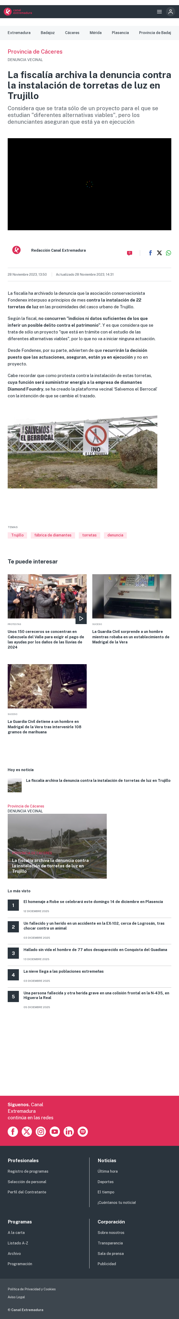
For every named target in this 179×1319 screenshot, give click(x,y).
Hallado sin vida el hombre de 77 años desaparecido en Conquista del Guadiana (95, 950)
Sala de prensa (111, 1253)
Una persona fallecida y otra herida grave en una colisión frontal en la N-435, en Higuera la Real (96, 995)
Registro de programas (28, 1171)
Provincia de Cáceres (35, 51)
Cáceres (72, 33)
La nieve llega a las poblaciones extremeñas (64, 971)
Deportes (106, 1182)
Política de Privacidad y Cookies (32, 1289)
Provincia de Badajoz (157, 33)
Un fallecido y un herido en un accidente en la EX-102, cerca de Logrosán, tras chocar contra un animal (94, 926)
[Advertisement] (89, 1063)
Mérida (96, 33)
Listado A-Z (18, 1243)
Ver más (57, 841)
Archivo (14, 1253)
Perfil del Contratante (27, 1192)
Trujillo (17, 535)
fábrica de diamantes (53, 535)
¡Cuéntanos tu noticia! (117, 1202)
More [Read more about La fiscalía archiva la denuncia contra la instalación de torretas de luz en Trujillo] (89, 786)
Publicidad (107, 1264)
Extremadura (19, 33)
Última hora (108, 1171)
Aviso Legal (16, 1297)
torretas (89, 535)
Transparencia (110, 1243)
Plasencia (120, 33)
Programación (20, 1264)
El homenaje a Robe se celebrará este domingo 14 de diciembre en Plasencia (93, 902)
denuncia (115, 535)
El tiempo (106, 1192)
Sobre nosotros (111, 1232)
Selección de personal (27, 1182)
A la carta (16, 1232)
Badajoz (48, 33)
